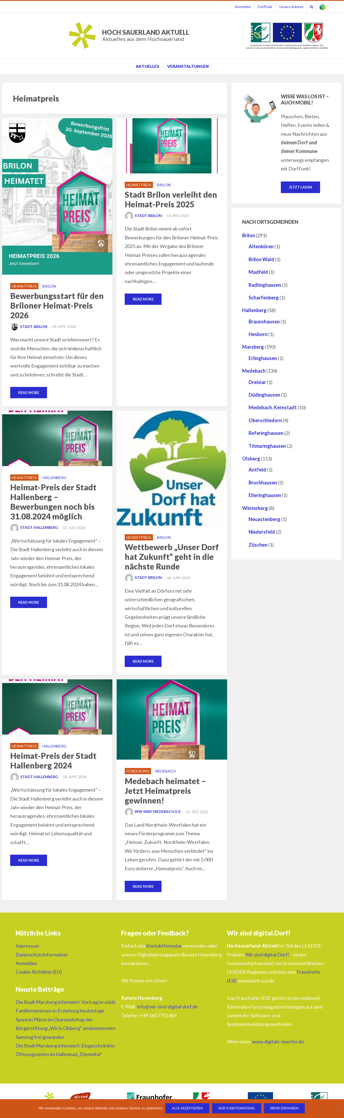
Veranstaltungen (188, 66)
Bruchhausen (263, 483)
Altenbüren (261, 247)
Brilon (49, 286)
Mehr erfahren (285, 1109)
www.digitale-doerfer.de (278, 1043)
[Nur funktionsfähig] (337, 1109)
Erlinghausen (263, 358)
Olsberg (251, 459)
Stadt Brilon (28, 326)
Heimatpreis (24, 286)
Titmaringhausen (267, 446)
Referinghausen (266, 433)
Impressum (27, 947)
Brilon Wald (261, 260)
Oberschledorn (265, 421)
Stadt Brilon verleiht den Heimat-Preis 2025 (171, 199)
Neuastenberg (264, 519)
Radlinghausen (265, 285)
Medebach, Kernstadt (273, 408)
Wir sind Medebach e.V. (153, 812)
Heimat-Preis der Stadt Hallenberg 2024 (53, 761)
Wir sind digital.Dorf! (267, 955)
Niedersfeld (262, 532)
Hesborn (258, 334)
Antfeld (257, 470)
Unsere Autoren (287, 7)
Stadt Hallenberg (34, 528)
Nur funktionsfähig (237, 1109)
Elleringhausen (265, 495)
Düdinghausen (264, 395)
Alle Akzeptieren (188, 1109)
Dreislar (257, 382)
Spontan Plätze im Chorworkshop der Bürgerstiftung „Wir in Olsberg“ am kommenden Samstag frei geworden (66, 1029)
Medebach (165, 772)
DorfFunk (259, 7)
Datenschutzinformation (42, 955)
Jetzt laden (300, 187)
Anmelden (235, 7)
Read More (28, 392)
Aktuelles (147, 66)
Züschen (258, 545)
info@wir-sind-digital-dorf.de (167, 1008)
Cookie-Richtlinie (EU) (39, 973)
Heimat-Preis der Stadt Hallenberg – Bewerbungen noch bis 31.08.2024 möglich (53, 502)
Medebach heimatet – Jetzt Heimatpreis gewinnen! (165, 791)
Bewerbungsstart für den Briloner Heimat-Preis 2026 (57, 305)
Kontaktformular (164, 947)
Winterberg (255, 508)
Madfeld (258, 272)
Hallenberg (54, 478)
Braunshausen (264, 322)
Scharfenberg (264, 298)
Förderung (137, 772)
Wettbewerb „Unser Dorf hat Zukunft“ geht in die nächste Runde (172, 556)
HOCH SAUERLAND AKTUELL (145, 35)
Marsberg (253, 347)
